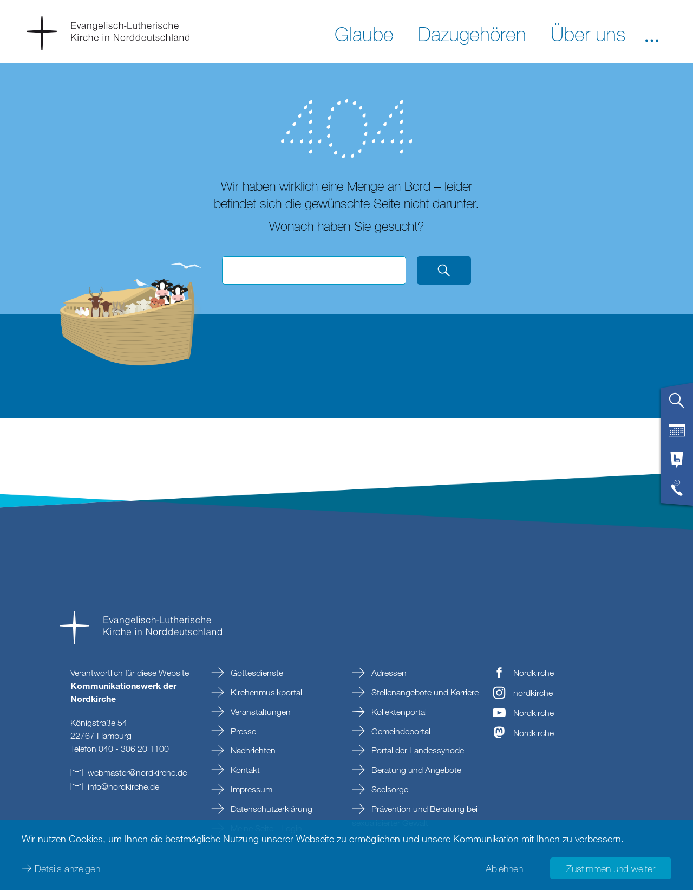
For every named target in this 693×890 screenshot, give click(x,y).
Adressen (388, 673)
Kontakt (244, 770)
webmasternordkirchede (137, 772)
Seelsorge (388, 789)
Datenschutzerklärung (270, 809)
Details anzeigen (67, 868)
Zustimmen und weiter (610, 868)
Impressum (250, 789)
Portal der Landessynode (416, 750)
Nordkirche (533, 673)
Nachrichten (252, 750)
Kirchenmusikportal (265, 692)
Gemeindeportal (399, 731)
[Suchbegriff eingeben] (314, 270)
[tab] (677, 405)
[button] (652, 33)
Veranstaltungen (259, 712)
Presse (242, 731)
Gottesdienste (255, 673)
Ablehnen (504, 868)
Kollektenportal (398, 712)
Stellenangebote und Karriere (424, 692)
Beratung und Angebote (415, 770)
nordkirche (533, 693)
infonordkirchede (123, 786)
